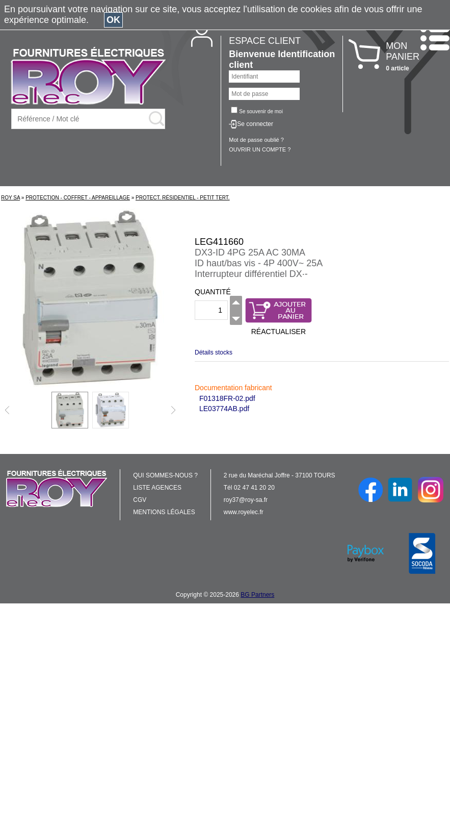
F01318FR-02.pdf (227, 398)
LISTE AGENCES (157, 487)
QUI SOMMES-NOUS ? (165, 475)
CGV (139, 499)
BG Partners (257, 594)
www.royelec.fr (243, 512)
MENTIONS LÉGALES (164, 512)
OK (113, 20)
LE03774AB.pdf (224, 408)
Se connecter (255, 124)
